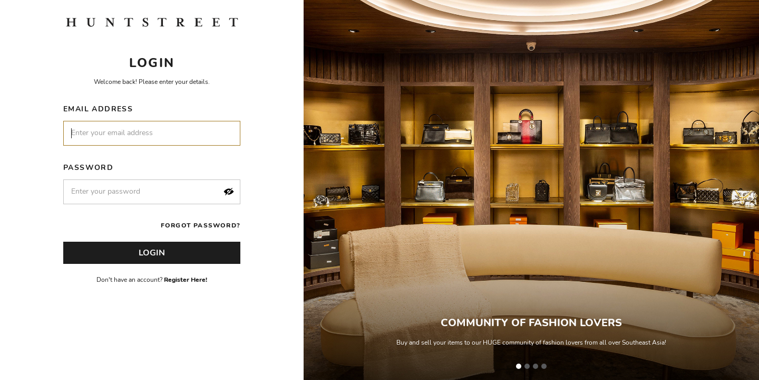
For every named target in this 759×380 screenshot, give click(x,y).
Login (152, 253)
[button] (228, 191)
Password (88, 168)
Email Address (98, 109)
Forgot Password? (200, 225)
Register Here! (185, 280)
